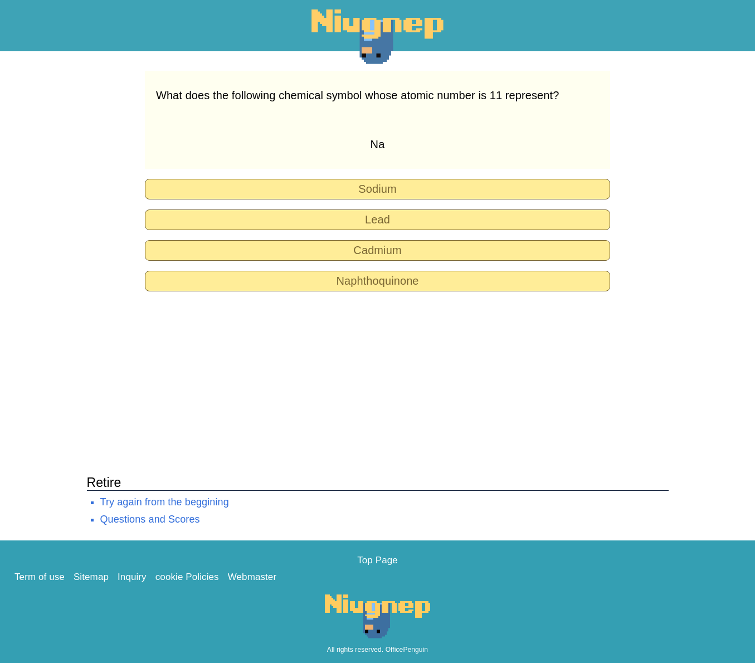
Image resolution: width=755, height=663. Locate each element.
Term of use (39, 577)
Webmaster (252, 577)
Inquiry (132, 577)
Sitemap (91, 577)
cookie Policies (187, 577)
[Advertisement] (378, 379)
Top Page (377, 560)
